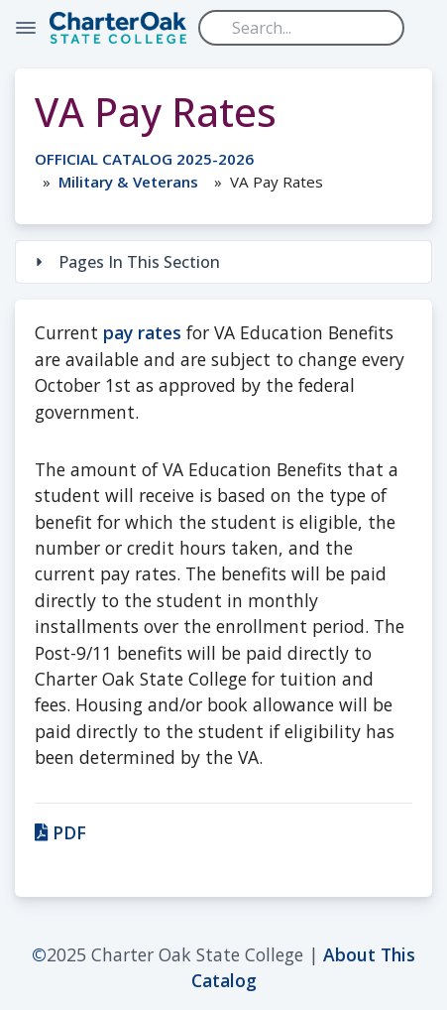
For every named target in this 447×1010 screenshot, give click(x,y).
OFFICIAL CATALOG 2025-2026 (144, 159)
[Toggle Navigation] (26, 28)
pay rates (142, 332)
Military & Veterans (128, 181)
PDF (60, 832)
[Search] (301, 28)
